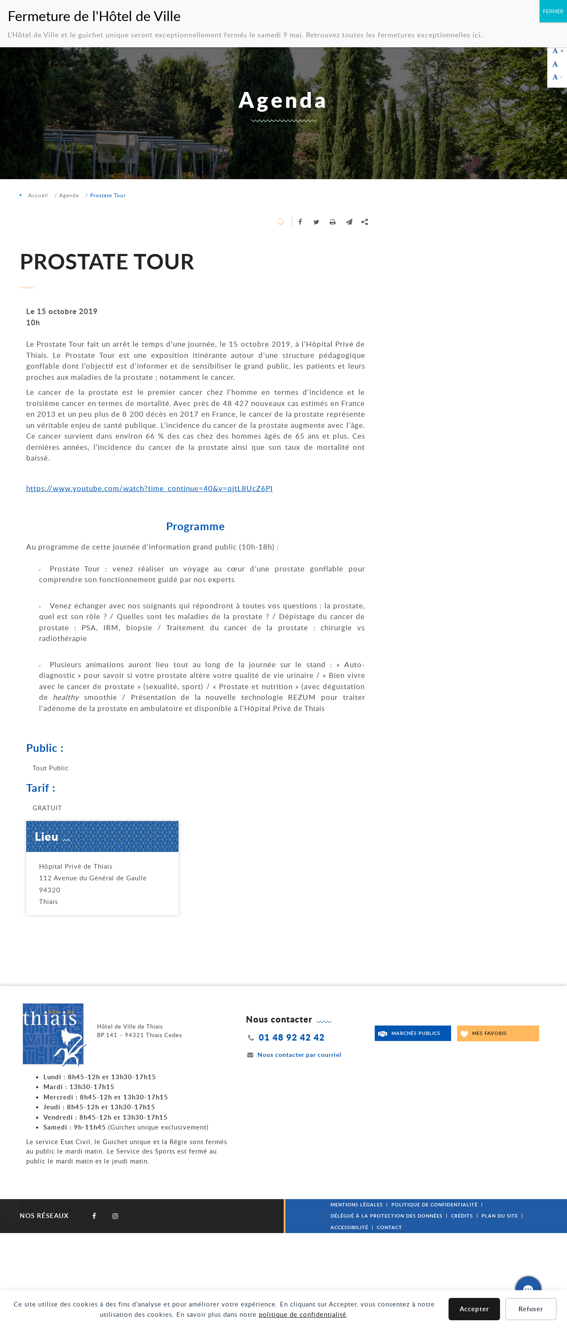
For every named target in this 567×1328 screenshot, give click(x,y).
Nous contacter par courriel (293, 1054)
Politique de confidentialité (434, 1204)
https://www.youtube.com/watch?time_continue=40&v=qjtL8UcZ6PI (149, 488)
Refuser (530, 1308)
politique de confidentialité (302, 1314)
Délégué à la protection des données (386, 1215)
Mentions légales (356, 1204)
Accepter (474, 1308)
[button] (349, 222)
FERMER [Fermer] (553, 11)
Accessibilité (349, 1227)
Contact (389, 1227)
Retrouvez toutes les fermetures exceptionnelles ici (393, 35)
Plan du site (500, 1215)
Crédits (462, 1215)
